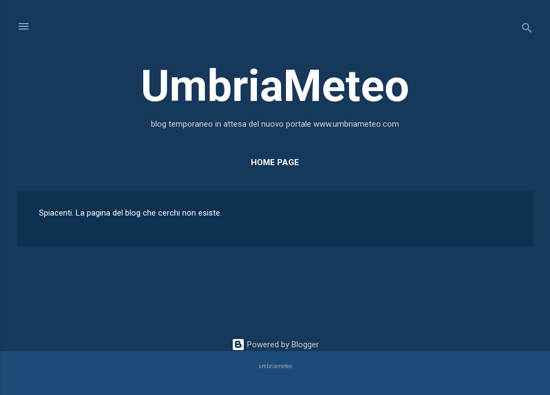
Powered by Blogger (275, 344)
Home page (275, 162)
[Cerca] (527, 30)
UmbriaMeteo (275, 86)
